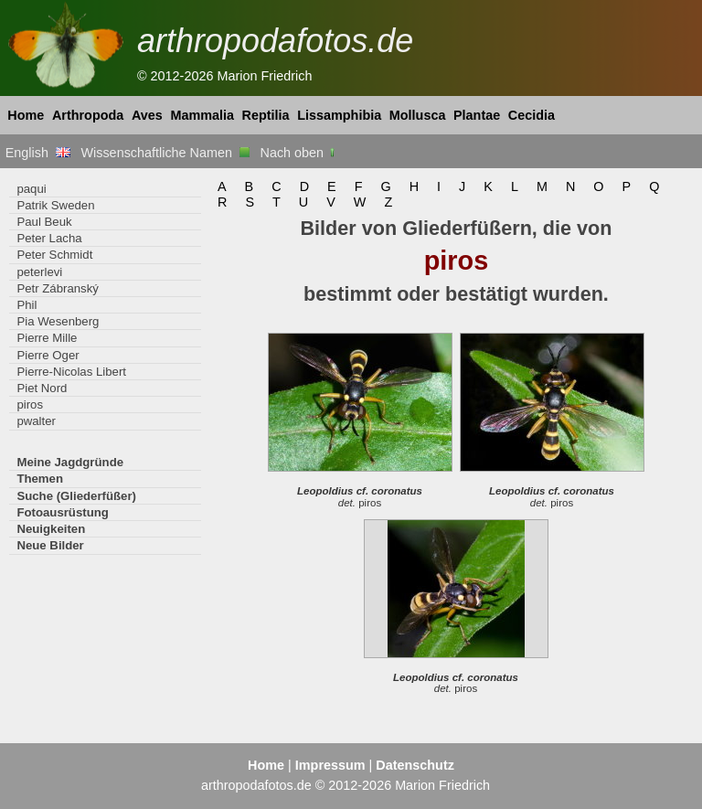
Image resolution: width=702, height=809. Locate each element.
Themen (39, 478)
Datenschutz (415, 765)
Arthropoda (87, 115)
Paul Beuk (43, 222)
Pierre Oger (47, 355)
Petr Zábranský (57, 288)
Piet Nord (41, 388)
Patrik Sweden (55, 205)
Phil (26, 305)
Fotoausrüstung (62, 512)
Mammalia (202, 115)
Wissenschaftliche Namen (165, 152)
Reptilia (266, 115)
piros (29, 404)
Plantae (476, 115)
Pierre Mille (46, 338)
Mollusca (417, 115)
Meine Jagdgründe (69, 462)
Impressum (330, 765)
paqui (31, 189)
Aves (147, 115)
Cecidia (531, 115)
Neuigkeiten (50, 529)
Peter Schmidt (54, 254)
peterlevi (39, 272)
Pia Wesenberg (57, 321)
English (37, 152)
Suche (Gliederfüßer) (76, 496)
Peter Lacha (48, 238)
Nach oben (299, 152)
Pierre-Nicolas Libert (71, 371)
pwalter (36, 421)
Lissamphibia (339, 115)
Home (25, 115)
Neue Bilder (49, 545)
